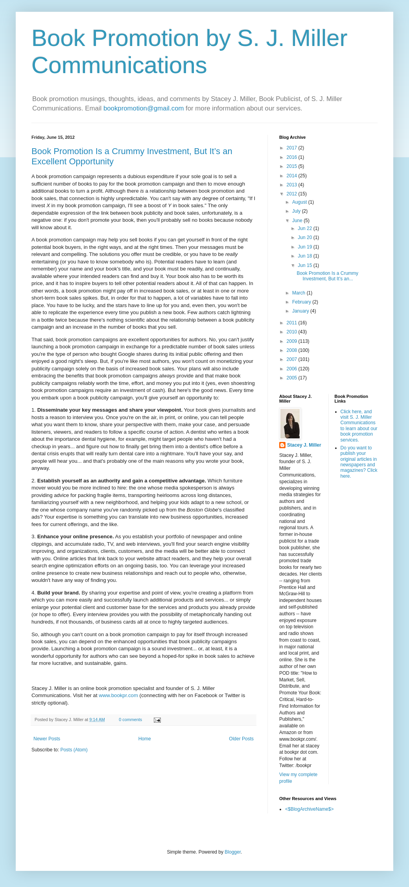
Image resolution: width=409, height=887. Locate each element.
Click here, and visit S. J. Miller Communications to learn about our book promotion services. (359, 426)
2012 (292, 194)
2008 (292, 350)
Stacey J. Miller (304, 445)
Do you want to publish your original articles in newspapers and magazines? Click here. (359, 462)
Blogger (233, 852)
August (300, 202)
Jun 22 (305, 228)
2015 (292, 166)
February (302, 302)
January (301, 311)
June (298, 220)
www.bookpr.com (118, 695)
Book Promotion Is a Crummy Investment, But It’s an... (327, 276)
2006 (292, 369)
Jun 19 (305, 247)
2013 (292, 185)
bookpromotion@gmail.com (143, 108)
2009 (292, 341)
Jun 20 (305, 237)
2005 (292, 378)
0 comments (130, 719)
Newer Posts (46, 739)
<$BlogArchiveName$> (309, 809)
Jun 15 (305, 265)
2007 (292, 359)
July (297, 211)
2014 (292, 176)
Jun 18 (305, 256)
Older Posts (241, 739)
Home (144, 739)
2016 (292, 157)
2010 (292, 332)
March (299, 293)
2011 (292, 323)
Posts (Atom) (73, 750)
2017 (292, 148)
